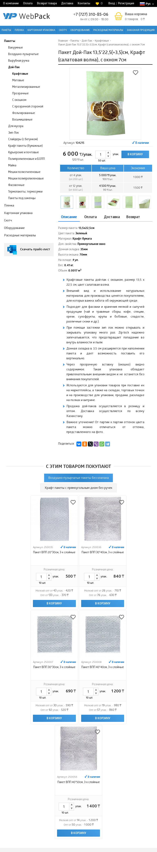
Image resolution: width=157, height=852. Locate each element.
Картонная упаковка (41, 30)
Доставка (67, 4)
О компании (11, 4)
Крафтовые (20, 74)
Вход (111, 4)
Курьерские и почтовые (23, 152)
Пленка (19, 30)
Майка (12, 166)
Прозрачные (20, 94)
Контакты (84, 4)
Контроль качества (142, 786)
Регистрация (126, 4)
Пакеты (6, 30)
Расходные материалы (108, 30)
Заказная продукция (141, 30)
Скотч (63, 30)
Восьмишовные (22, 120)
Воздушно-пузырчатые (23, 54)
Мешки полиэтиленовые (24, 172)
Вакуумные (15, 48)
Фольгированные (23, 113)
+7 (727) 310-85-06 (90, 14)
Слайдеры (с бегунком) (23, 139)
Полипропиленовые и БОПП (26, 159)
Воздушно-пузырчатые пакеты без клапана (78, 478)
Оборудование (80, 30)
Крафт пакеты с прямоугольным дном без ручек (78, 488)
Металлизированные (26, 87)
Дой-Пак (14, 67)
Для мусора (15, 126)
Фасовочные (16, 185)
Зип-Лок (13, 133)
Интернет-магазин (129, 805)
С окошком (19, 100)
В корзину (135, 155)
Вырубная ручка (18, 61)
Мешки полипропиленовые (26, 179)
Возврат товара (47, 4)
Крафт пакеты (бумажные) (25, 146)
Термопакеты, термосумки (25, 192)
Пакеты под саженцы (22, 198)
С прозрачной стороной (27, 107)
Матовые (18, 80)
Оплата (28, 4)
